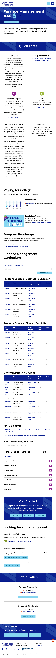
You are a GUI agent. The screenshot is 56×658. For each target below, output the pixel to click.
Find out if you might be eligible (41, 223)
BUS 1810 (7, 359)
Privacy (22, 654)
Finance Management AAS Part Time (16, 246)
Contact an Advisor (28, 617)
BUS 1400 (7, 333)
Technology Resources (37, 654)
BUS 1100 (7, 294)
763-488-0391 (39, 645)
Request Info (40, 515)
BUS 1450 (7, 354)
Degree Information (28, 485)
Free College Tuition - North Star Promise (42, 59)
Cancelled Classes (6, 654)
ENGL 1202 (8, 412)
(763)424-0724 (28, 591)
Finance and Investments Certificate (19, 541)
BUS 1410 (7, 338)
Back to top (8, 456)
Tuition (42, 108)
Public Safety (28, 654)
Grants (28, 208)
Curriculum (28, 269)
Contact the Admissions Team (28, 598)
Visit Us (22, 636)
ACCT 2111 (7, 288)
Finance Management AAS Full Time (16, 244)
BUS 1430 (7, 343)
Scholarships (30, 204)
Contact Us (39, 647)
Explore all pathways (12, 566)
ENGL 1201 (8, 407)
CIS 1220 (7, 364)
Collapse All (19, 265)
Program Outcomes (28, 466)
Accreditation (28, 489)
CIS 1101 (7, 315)
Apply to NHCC (16, 515)
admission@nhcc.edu (28, 593)
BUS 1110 (7, 299)
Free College (35, 216)
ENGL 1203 (8, 417)
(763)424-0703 (28, 610)
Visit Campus (28, 515)
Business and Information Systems (16, 557)
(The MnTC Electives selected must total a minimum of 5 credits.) (25, 435)
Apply (10, 636)
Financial (32, 200)
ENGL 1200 (8, 401)
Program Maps (28, 471)
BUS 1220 (7, 304)
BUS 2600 (8, 309)
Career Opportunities (28, 475)
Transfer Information (28, 480)
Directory (17, 654)
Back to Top (52, 641)
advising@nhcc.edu (28, 612)
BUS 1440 (7, 348)
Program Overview (28, 461)
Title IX (44, 654)
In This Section (9, 22)
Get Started (14, 118)
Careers (12, 654)
